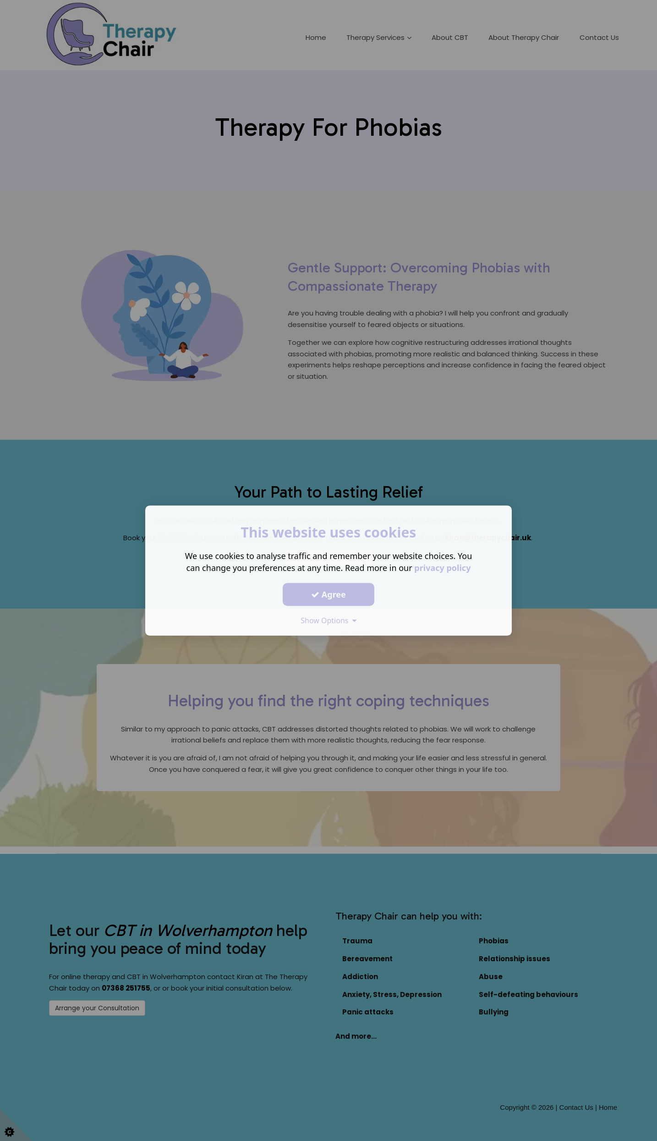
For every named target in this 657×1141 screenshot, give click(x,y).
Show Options (328, 620)
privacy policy (442, 567)
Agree (328, 594)
